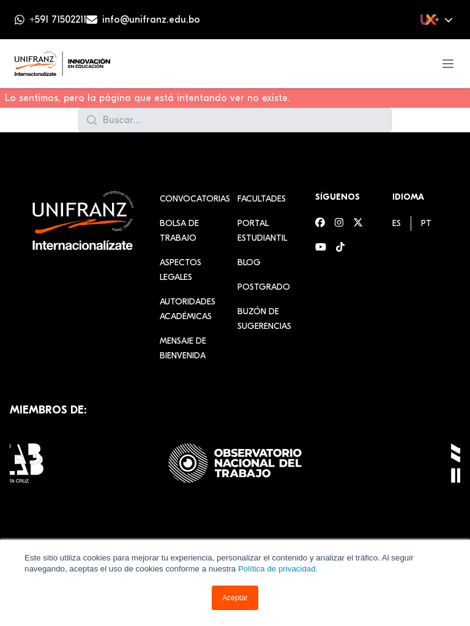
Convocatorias (195, 199)
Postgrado (263, 287)
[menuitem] (396, 223)
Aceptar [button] (234, 598)
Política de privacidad (277, 568)
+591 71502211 (57, 19)
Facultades (261, 199)
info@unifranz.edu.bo (151, 19)
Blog (249, 262)
